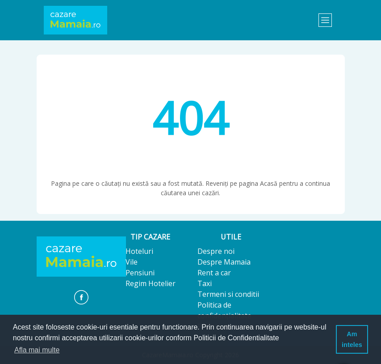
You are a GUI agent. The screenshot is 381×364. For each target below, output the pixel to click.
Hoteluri (139, 251)
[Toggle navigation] (325, 20)
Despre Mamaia (224, 262)
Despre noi (215, 251)
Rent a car (214, 273)
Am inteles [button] (352, 339)
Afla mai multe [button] (36, 350)
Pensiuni (140, 273)
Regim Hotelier (151, 283)
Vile (132, 262)
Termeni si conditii (228, 294)
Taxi (204, 283)
